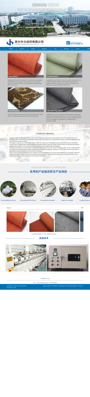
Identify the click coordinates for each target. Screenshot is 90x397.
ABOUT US (50, 286)
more (82, 207)
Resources (66, 48)
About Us (22, 48)
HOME (11, 48)
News (55, 48)
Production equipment (27, 257)
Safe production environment (47, 200)
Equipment (44, 48)
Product (33, 48)
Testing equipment (68, 257)
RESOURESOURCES (72, 286)
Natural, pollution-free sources (8, 200)
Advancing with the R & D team (28, 200)
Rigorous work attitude (67, 200)
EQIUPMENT (62, 286)
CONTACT (80, 286)
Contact (77, 48)
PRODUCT (56, 286)
